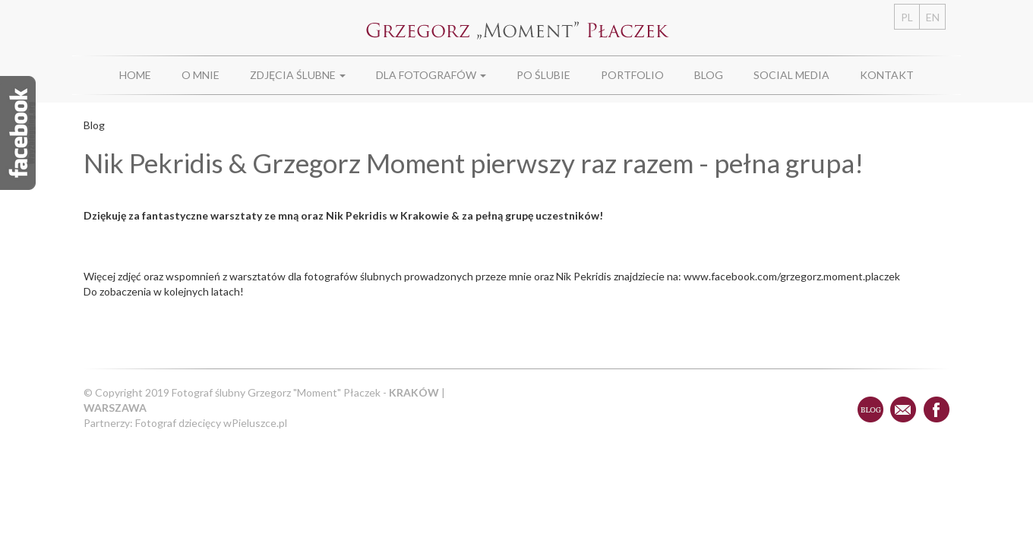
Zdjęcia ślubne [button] (298, 74)
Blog (708, 74)
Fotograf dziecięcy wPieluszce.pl (211, 422)
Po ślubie (543, 74)
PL (907, 17)
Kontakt (887, 74)
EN (933, 17)
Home (135, 74)
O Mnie (201, 74)
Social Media (791, 74)
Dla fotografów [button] (431, 74)
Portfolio (632, 74)
